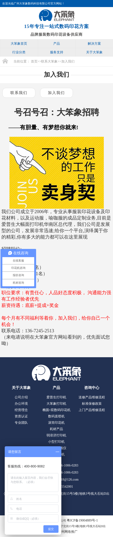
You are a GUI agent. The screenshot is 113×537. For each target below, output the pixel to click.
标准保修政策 (92, 403)
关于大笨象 (94, 52)
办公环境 (21, 403)
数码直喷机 (56, 416)
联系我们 (18, 93)
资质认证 (21, 416)
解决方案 (94, 43)
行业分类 (18, 52)
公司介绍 (21, 397)
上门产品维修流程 (92, 410)
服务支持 (56, 52)
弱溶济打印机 (56, 435)
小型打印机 (56, 441)
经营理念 (21, 410)
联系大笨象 (49, 61)
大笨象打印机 (56, 403)
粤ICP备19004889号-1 (82, 520)
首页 (34, 61)
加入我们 (68, 61)
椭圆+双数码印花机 (56, 410)
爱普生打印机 (56, 397)
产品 (56, 43)
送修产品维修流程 (92, 397)
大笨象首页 (19, 43)
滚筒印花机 (56, 422)
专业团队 (21, 422)
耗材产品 (56, 429)
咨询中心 (91, 388)
